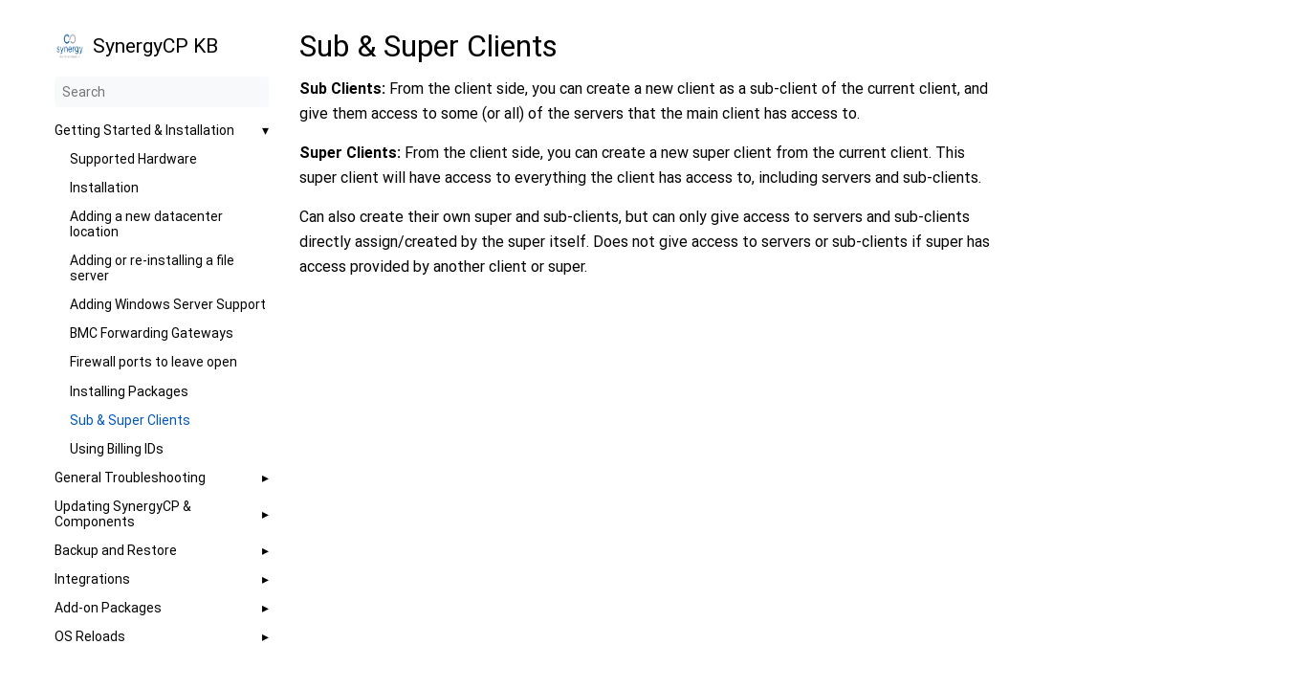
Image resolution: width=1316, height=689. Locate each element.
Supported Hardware (133, 159)
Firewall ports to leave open (153, 361)
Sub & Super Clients (130, 420)
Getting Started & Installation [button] (144, 130)
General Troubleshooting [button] (130, 477)
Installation (104, 187)
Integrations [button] (92, 579)
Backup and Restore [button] (116, 550)
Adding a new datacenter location (146, 224)
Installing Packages (129, 391)
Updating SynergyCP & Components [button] (123, 514)
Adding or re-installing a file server (152, 268)
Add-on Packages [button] (108, 607)
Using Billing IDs (117, 448)
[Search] (162, 92)
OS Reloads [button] (90, 636)
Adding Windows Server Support (168, 304)
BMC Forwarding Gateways (151, 333)
